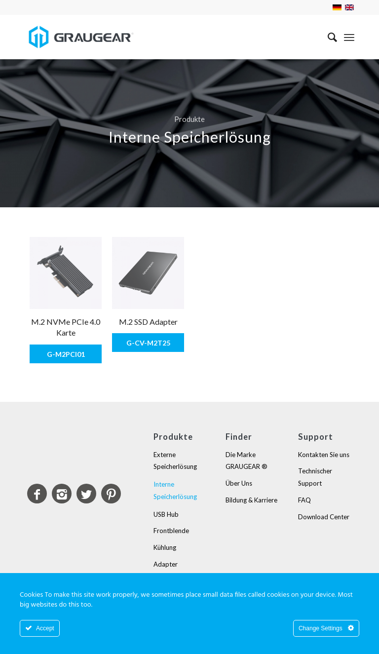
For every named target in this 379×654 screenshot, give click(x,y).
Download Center (323, 516)
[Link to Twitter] (86, 493)
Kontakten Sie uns (323, 454)
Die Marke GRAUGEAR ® (246, 460)
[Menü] (349, 37)
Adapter (165, 564)
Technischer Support (315, 477)
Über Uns (239, 483)
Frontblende (171, 531)
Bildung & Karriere (251, 500)
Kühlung (164, 547)
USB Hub (166, 514)
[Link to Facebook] (37, 493)
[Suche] (327, 37)
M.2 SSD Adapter (148, 321)
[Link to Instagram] (62, 493)
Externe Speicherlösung (175, 460)
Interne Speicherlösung (175, 490)
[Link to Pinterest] (111, 493)
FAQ (304, 500)
